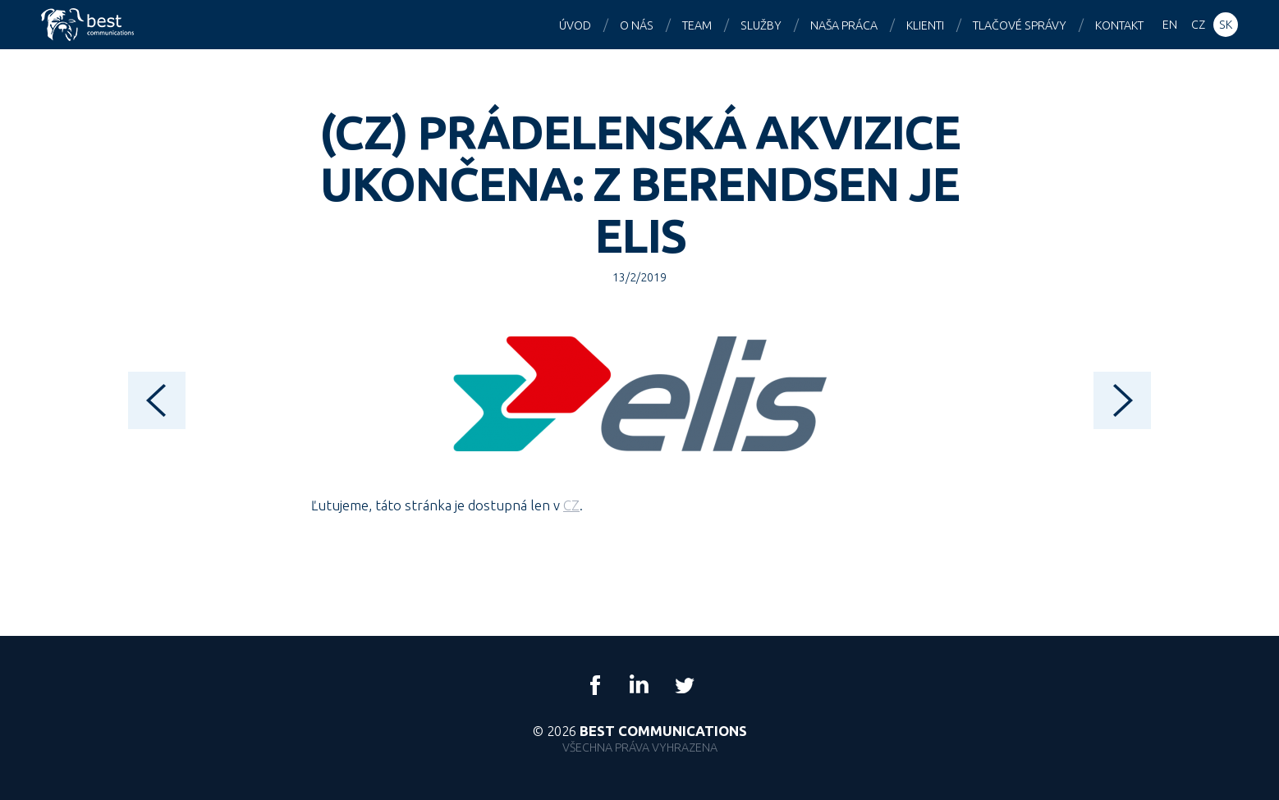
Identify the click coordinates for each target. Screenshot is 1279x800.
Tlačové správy (1019, 25)
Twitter (683, 685)
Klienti (925, 25)
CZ (571, 505)
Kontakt (1119, 25)
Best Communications (89, 24)
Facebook (595, 685)
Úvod (575, 25)
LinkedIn (639, 685)
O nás (636, 25)
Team (697, 25)
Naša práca (844, 25)
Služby (761, 25)
